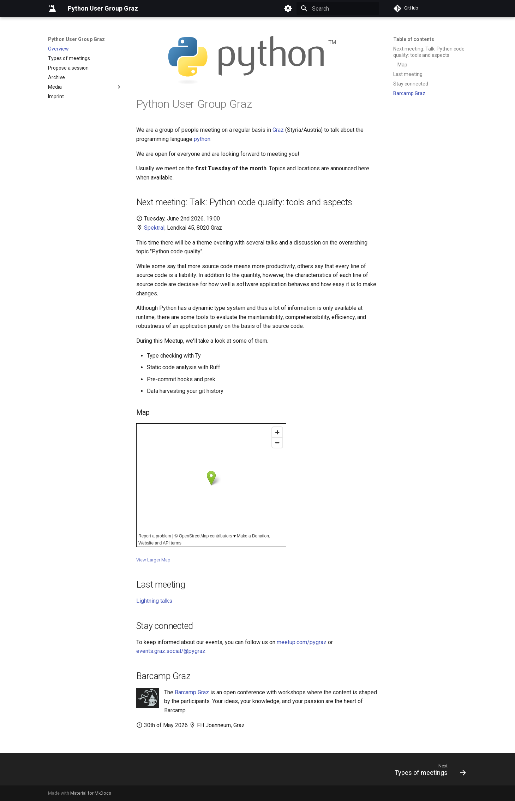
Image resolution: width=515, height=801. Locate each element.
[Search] (338, 8)
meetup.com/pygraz (302, 642)
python (202, 139)
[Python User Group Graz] (52, 8)
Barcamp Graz (192, 692)
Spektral (154, 227)
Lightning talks (154, 600)
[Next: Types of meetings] (428, 771)
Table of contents (413, 39)
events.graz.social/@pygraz (170, 651)
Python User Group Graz (76, 39)
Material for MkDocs (90, 793)
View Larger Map (153, 560)
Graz (278, 129)
